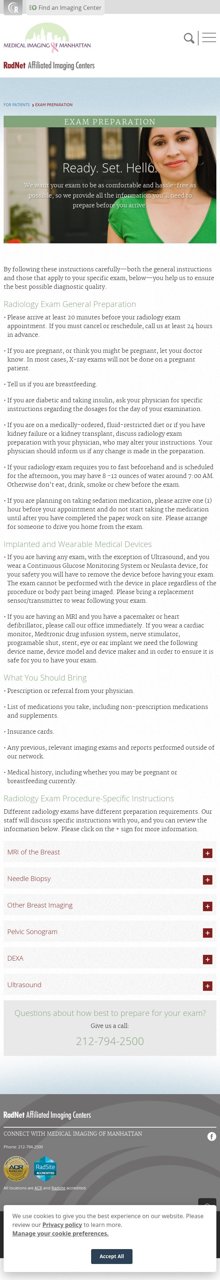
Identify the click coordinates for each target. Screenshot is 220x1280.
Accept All (111, 1256)
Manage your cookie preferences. (60, 1234)
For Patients (17, 105)
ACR (38, 1188)
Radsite (58, 1188)
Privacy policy (62, 1225)
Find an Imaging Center (70, 8)
